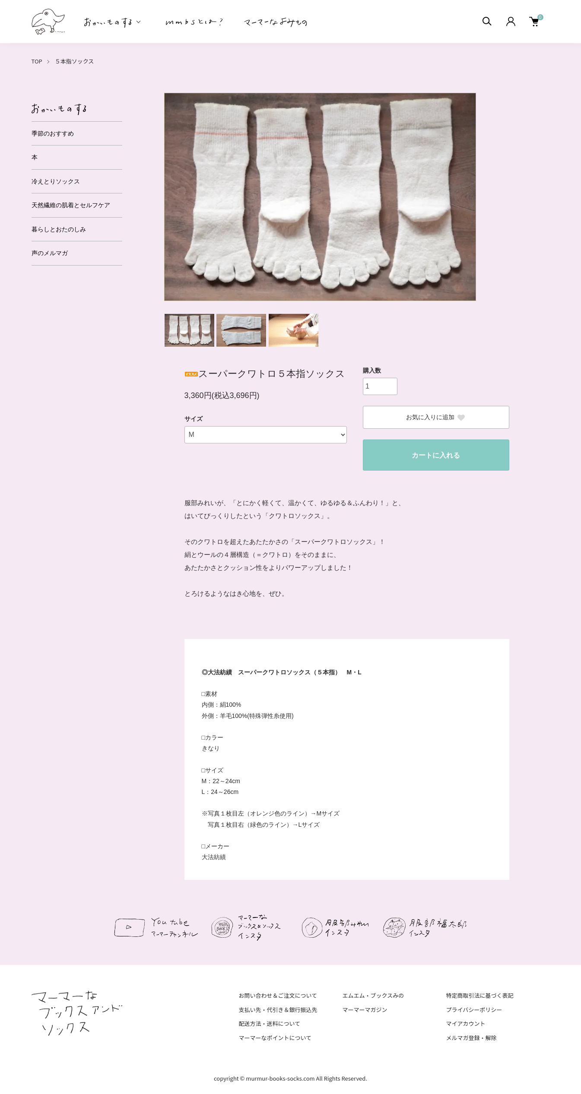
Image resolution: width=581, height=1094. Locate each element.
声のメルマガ (50, 253)
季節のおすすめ (53, 133)
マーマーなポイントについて (275, 1038)
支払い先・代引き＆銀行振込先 (278, 1009)
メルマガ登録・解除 (471, 1038)
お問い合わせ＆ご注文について (278, 995)
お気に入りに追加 (436, 417)
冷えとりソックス (56, 181)
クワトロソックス (295, 515)
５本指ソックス (74, 61)
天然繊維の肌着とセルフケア (71, 205)
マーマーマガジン (364, 1009)
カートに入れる (436, 455)
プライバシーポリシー (474, 1009)
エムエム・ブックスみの (373, 995)
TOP (37, 61)
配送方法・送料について (270, 1023)
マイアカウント (465, 1023)
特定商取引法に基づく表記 (479, 995)
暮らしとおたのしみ (59, 229)
